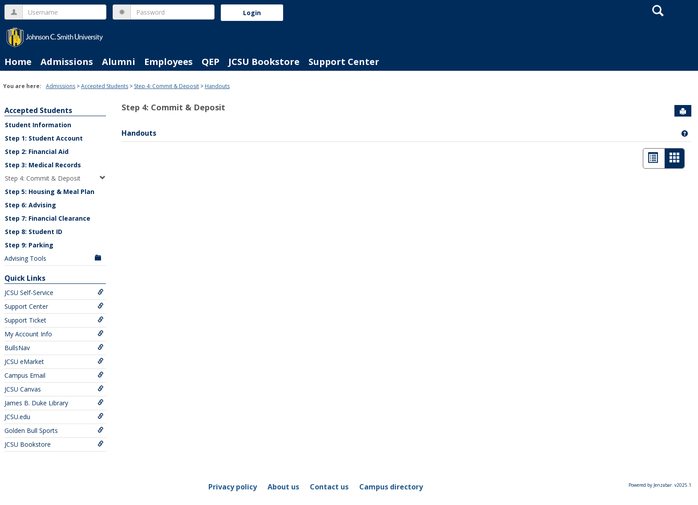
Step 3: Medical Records (43, 165)
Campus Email (54, 375)
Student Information (38, 125)
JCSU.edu (54, 416)
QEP (210, 62)
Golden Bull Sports (54, 430)
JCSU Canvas (54, 389)
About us (283, 487)
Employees (168, 62)
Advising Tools (54, 258)
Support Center (343, 62)
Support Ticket (54, 320)
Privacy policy (232, 487)
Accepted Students (104, 86)
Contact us (329, 487)
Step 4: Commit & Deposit (166, 86)
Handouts (217, 86)
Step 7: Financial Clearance (47, 218)
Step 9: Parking (29, 245)
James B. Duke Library (54, 403)
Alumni (118, 62)
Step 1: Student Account (44, 138)
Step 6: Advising (30, 205)
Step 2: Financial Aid (37, 151)
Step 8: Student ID (33, 231)
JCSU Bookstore (264, 62)
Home (18, 62)
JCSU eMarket (54, 361)
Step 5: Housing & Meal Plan (49, 191)
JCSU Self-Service (54, 292)
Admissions (67, 62)
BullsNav (54, 347)
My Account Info (54, 334)
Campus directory (391, 487)
